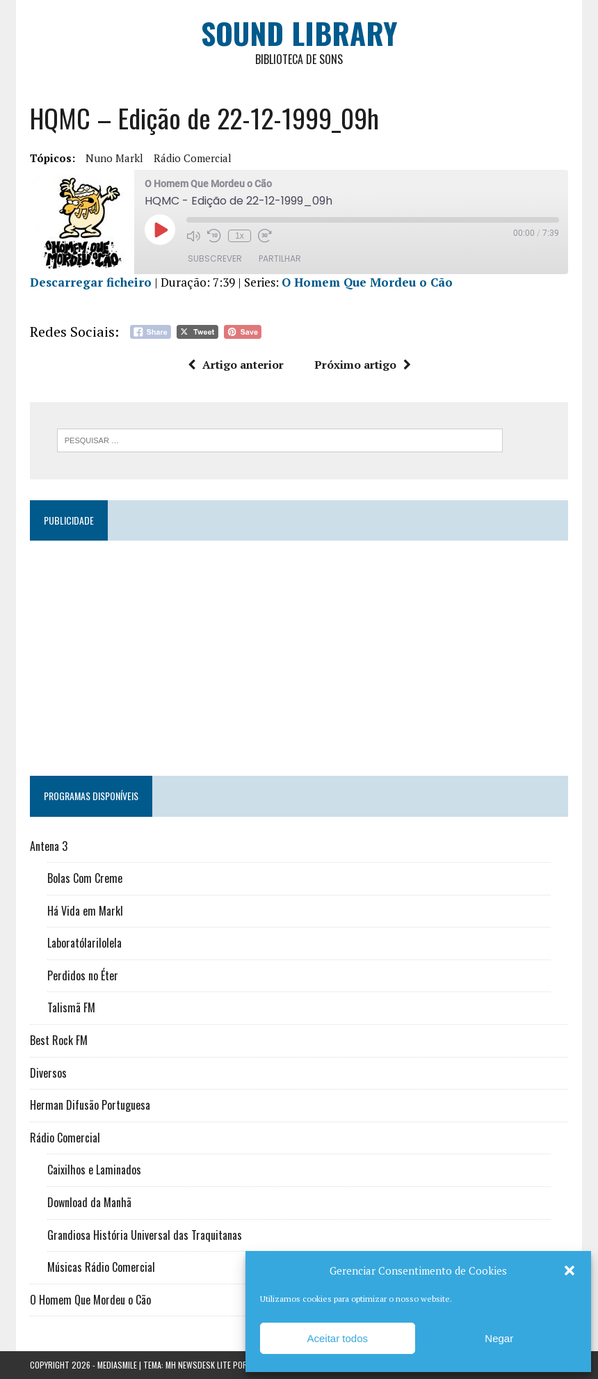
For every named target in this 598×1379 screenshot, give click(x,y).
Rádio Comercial (193, 158)
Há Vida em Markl (85, 910)
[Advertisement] (299, 652)
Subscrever (215, 258)
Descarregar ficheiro (91, 282)
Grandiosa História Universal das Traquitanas (144, 1235)
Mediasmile (117, 1365)
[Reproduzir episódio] (160, 229)
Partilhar (280, 258)
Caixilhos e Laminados (94, 1169)
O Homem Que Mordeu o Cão (367, 282)
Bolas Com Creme (84, 878)
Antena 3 (48, 846)
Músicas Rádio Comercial (101, 1267)
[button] (569, 1270)
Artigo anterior (236, 364)
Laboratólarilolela (84, 942)
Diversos (48, 1073)
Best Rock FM (59, 1040)
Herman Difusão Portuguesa (90, 1105)
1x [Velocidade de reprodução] (239, 236)
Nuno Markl (114, 158)
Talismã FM (71, 1007)
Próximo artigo (362, 364)
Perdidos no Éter (82, 975)
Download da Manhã (89, 1202)
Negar (499, 1338)
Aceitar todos (337, 1338)
